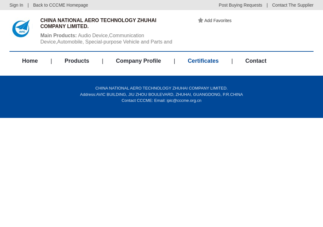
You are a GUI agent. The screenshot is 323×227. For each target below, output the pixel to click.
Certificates (203, 61)
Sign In (16, 5)
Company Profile (138, 61)
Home (30, 61)
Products (77, 61)
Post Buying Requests (240, 5)
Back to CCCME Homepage (60, 5)
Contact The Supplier (293, 5)
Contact (256, 61)
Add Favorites (215, 20)
